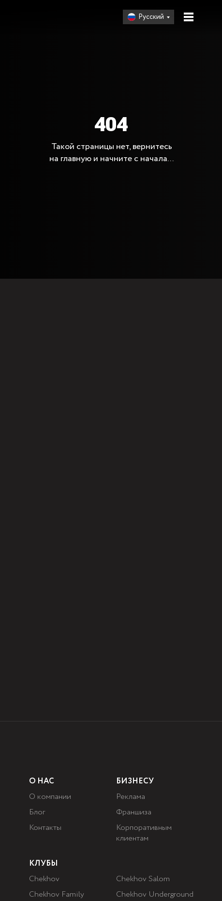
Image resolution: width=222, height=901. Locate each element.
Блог (37, 812)
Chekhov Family (56, 894)
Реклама (130, 796)
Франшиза (133, 812)
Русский (151, 17)
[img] (59, 17)
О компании (50, 796)
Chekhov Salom (143, 879)
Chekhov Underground (154, 894)
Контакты (45, 827)
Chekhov (44, 879)
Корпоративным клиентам (144, 833)
